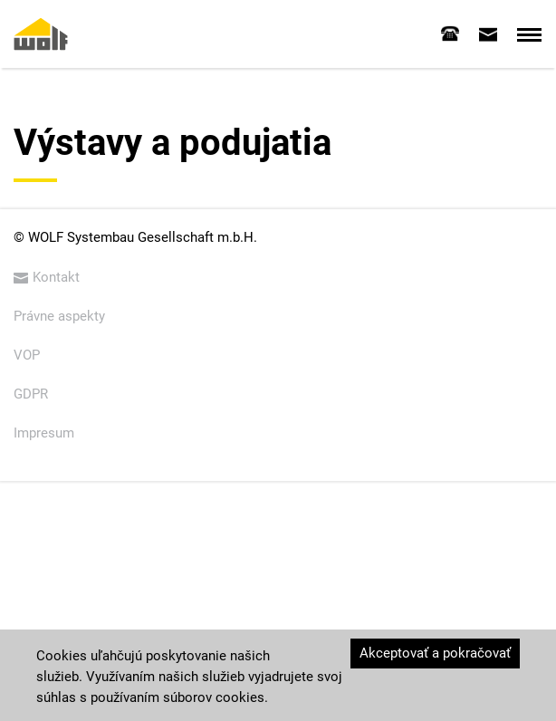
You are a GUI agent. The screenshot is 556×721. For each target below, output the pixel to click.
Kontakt (47, 277)
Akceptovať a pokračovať (435, 653)
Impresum (44, 433)
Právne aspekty (59, 316)
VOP (27, 355)
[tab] (450, 33)
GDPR (31, 394)
